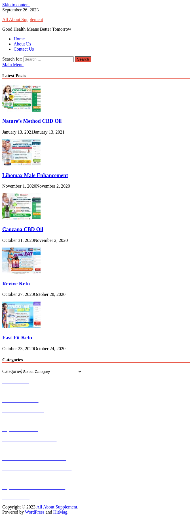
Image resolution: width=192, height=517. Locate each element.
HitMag (60, 512)
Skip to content (16, 4)
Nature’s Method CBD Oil (32, 121)
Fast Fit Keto (17, 337)
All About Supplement (22, 19)
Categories (12, 371)
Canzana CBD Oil (22, 229)
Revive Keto (16, 283)
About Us (22, 43)
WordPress (35, 512)
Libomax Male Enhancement (35, 175)
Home (19, 38)
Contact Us (24, 49)
